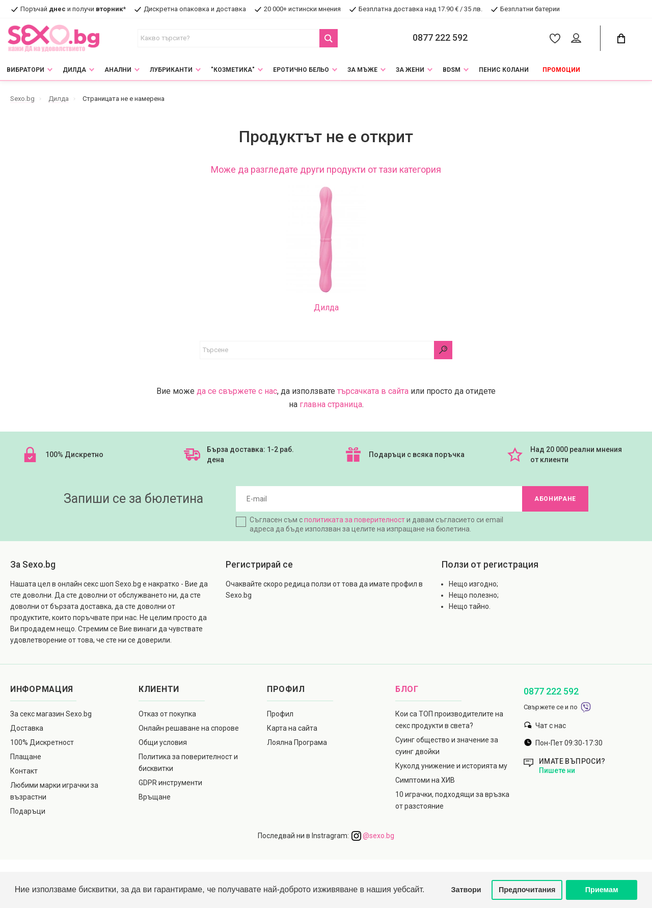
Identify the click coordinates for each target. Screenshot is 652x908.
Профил (280, 714)
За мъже (362, 69)
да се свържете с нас (237, 391)
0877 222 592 (440, 38)
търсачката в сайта (373, 391)
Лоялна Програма (297, 742)
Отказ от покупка (167, 714)
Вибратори (25, 69)
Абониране (555, 498)
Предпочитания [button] (527, 890)
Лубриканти (171, 69)
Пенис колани (504, 69)
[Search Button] (328, 38)
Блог (407, 689)
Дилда (74, 69)
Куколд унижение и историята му (451, 766)
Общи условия (163, 742)
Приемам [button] (601, 890)
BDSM (451, 69)
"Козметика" (233, 69)
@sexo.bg (372, 836)
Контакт (24, 771)
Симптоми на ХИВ (425, 780)
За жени (410, 69)
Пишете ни (557, 770)
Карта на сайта (292, 728)
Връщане (155, 797)
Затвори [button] (466, 890)
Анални (117, 69)
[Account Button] (578, 39)
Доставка (26, 728)
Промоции (561, 69)
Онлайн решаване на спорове (189, 728)
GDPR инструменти (170, 783)
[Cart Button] (621, 38)
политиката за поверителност (354, 520)
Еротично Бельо (301, 69)
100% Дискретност (42, 742)
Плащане (25, 757)
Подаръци (27, 811)
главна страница (331, 404)
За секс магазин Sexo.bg (51, 714)
